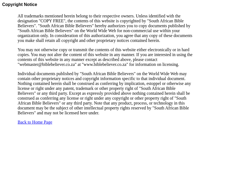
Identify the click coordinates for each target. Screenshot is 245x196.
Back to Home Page (35, 122)
